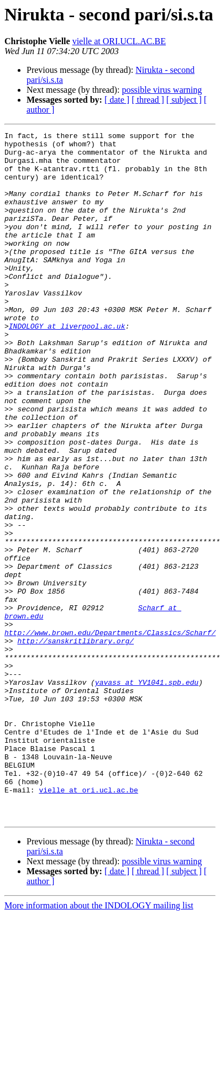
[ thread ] (148, 99)
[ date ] (116, 99)
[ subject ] (184, 99)
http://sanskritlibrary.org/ (75, 743)
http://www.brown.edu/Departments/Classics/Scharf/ (110, 733)
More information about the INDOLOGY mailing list (98, 1043)
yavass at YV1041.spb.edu (146, 793)
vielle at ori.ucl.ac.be (88, 922)
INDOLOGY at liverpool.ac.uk (67, 366)
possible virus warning (162, 89)
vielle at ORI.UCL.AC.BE (119, 41)
